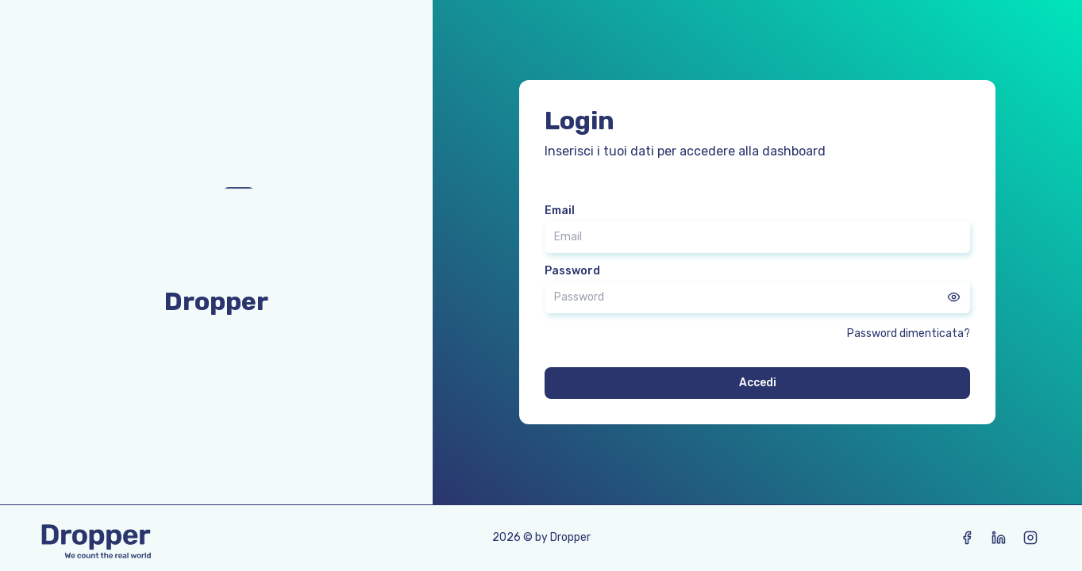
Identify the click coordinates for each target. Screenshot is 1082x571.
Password (572, 271)
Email (560, 211)
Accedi (757, 382)
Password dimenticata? (908, 333)
